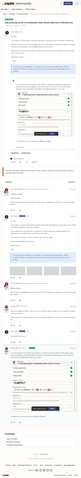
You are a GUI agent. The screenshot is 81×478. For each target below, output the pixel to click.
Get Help (5, 9)
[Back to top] (79, 456)
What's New (31, 9)
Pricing (8, 465)
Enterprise (48, 465)
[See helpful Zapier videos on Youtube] (51, 470)
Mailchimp (15, 153)
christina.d (14, 306)
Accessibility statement (47, 458)
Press (35, 465)
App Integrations (69, 465)
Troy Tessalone (15, 189)
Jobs (41, 465)
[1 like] (17, 159)
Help (14, 465)
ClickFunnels (26, 153)
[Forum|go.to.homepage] (17, 3)
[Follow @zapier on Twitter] (47, 470)
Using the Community (13, 442)
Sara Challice (15, 32)
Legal (70, 475)
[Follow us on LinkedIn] (40, 470)
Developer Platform (24, 465)
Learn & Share (17, 9)
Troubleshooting (22, 14)
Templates (58, 465)
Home (5, 14)
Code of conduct (11, 439)
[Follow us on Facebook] (36, 470)
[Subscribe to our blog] (44, 470)
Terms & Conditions (33, 458)
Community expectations (14, 445)
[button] (68, 3)
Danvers (13, 348)
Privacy (76, 475)
